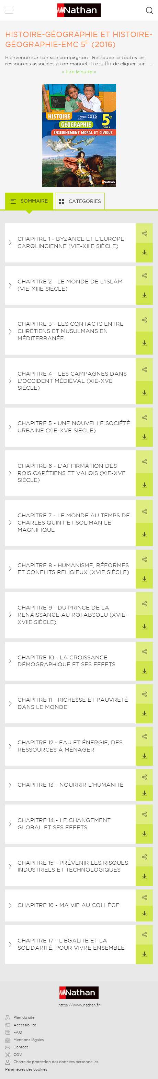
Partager (141, 230)
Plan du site (19, 1017)
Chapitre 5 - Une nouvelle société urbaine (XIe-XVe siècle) (74, 426)
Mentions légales (24, 1040)
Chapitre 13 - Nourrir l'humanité (71, 785)
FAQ (13, 1032)
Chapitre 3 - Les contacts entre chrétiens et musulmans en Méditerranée (71, 331)
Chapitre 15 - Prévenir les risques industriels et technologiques (73, 866)
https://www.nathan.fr (79, 1005)
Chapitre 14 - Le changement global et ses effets (64, 823)
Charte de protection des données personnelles (51, 1062)
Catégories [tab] (84, 201)
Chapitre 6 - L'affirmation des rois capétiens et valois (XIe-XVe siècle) (72, 473)
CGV (13, 1055)
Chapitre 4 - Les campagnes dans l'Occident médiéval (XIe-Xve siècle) (72, 381)
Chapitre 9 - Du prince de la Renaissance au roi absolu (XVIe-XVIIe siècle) (73, 615)
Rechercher (149, 10)
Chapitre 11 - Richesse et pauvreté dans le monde (73, 703)
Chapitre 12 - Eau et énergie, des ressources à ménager (70, 746)
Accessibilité (20, 1025)
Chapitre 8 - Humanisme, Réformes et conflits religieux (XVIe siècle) (73, 568)
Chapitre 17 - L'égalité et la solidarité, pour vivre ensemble (71, 944)
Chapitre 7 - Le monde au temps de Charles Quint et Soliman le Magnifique (74, 522)
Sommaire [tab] (33, 201)
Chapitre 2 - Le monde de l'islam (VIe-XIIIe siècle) (70, 285)
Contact (16, 1047)
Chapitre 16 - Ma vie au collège (69, 905)
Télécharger (141, 249)
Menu (9, 11)
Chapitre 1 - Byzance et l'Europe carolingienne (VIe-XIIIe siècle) (71, 242)
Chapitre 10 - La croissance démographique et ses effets (66, 661)
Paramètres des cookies (26, 1069)
